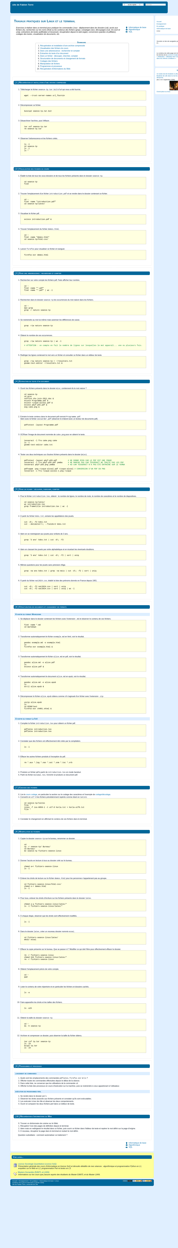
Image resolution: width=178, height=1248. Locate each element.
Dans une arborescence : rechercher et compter (60, 51)
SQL (130, 32)
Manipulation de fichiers (50, 64)
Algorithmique (134, 30)
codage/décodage (102, 838)
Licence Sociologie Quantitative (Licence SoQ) (37, 1225)
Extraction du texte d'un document (54, 53)
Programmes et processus (51, 66)
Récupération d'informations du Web (55, 69)
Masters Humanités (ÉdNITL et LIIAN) (33, 1233)
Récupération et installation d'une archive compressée (62, 46)
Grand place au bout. (164, 91)
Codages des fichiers (49, 61)
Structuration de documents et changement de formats (62, 58)
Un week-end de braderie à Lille (167, 74)
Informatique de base (137, 27)
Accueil (159, 21)
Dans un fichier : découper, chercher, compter (59, 56)
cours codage (31, 838)
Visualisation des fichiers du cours (54, 48)
